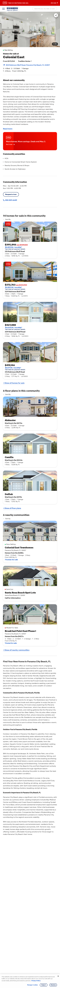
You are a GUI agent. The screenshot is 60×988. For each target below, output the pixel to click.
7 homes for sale (11, 560)
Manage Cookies (32, 985)
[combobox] (44, 8)
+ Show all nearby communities (16, 650)
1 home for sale (11, 643)
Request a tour (11, 194)
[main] (30, 500)
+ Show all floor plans (12, 508)
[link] (30, 29)
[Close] (58, 976)
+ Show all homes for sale (13, 383)
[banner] (30, 3)
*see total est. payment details (15, 248)
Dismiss (53, 985)
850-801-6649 (11, 200)
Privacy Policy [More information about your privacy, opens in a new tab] (36, 981)
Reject (43, 985)
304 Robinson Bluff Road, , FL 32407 (28, 65)
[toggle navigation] (3, 9)
